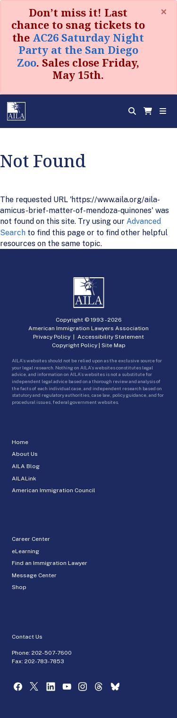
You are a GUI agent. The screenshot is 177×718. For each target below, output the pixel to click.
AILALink (24, 478)
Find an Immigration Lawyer (49, 563)
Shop (19, 587)
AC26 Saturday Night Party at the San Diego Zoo (80, 49)
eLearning (25, 551)
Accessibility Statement (110, 336)
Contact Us (27, 636)
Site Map (113, 345)
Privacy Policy (51, 336)
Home (20, 442)
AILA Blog (26, 466)
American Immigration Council (53, 490)
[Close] (164, 11)
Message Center (34, 575)
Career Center (31, 539)
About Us (25, 454)
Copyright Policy (74, 345)
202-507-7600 (52, 653)
